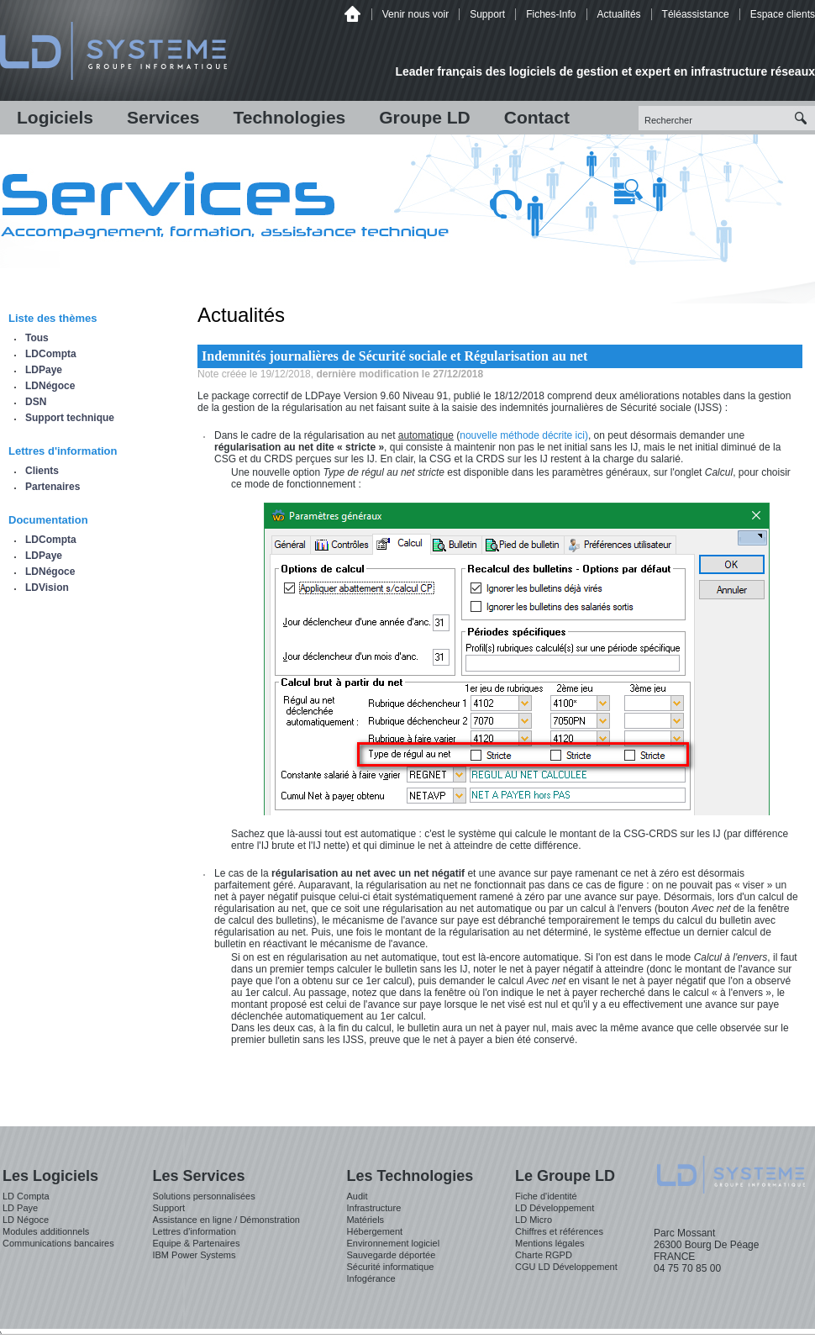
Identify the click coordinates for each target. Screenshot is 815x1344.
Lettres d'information (193, 1231)
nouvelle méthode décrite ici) (524, 435)
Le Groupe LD (565, 1175)
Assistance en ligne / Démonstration (225, 1220)
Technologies (289, 117)
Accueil (352, 14)
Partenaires (52, 487)
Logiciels (55, 117)
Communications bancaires (58, 1243)
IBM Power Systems (193, 1255)
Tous (37, 338)
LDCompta (50, 354)
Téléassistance (695, 14)
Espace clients (782, 14)
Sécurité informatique (390, 1267)
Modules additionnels (46, 1231)
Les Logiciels (50, 1175)
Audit (356, 1196)
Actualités (619, 14)
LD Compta (26, 1196)
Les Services (198, 1175)
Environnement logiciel (392, 1243)
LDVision (47, 587)
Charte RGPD (543, 1255)
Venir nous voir (415, 14)
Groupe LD (425, 117)
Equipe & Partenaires (195, 1243)
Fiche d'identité (546, 1196)
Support (487, 14)
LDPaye (43, 370)
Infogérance (370, 1278)
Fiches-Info (551, 14)
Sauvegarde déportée (390, 1255)
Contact (537, 117)
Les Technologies (409, 1175)
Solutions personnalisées (203, 1196)
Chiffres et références (559, 1231)
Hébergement (374, 1231)
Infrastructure (373, 1208)
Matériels (365, 1220)
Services (163, 117)
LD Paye (20, 1208)
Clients (42, 471)
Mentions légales (550, 1243)
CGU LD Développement (566, 1267)
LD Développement (554, 1208)
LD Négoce (26, 1220)
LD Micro (533, 1220)
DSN (35, 402)
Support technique (69, 418)
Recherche (803, 118)
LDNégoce (50, 386)
